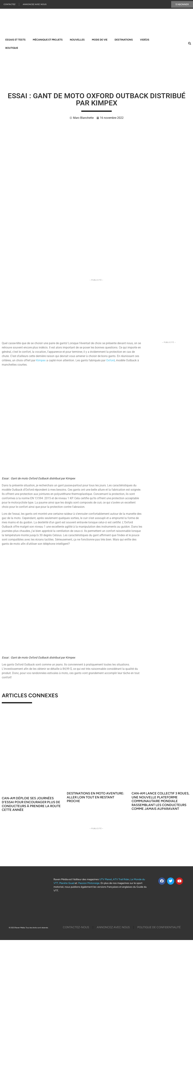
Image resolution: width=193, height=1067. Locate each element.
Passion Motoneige (89, 883)
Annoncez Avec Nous (35, 4)
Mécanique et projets (48, 39)
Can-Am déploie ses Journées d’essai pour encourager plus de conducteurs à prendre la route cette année (31, 804)
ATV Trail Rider (121, 879)
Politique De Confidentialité (159, 927)
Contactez (9, 4)
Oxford (110, 360)
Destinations (124, 39)
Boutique (11, 47)
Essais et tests (15, 39)
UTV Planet (105, 879)
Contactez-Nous (76, 927)
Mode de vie (99, 39)
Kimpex (41, 360)
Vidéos (144, 39)
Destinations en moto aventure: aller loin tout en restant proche (95, 797)
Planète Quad (66, 883)
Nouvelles (77, 39)
